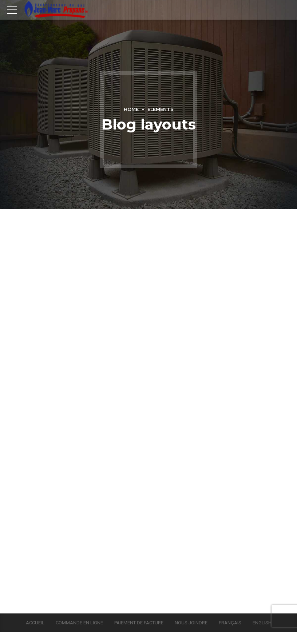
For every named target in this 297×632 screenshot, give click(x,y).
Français (230, 622)
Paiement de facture (138, 622)
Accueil (35, 622)
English (262, 622)
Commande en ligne (79, 622)
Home (131, 109)
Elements (160, 109)
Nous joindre (191, 622)
